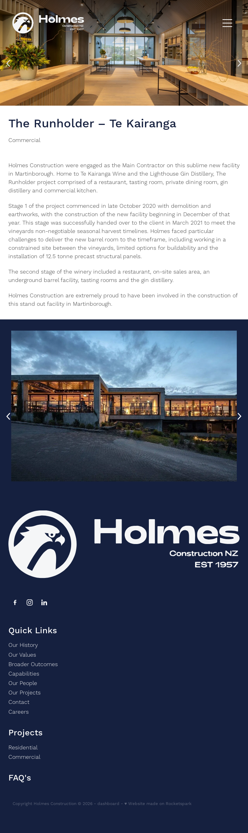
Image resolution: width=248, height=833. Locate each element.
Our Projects (24, 692)
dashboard (108, 803)
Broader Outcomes (33, 664)
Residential (22, 747)
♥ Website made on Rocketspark (158, 803)
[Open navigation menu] (227, 23)
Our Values (22, 654)
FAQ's (19, 778)
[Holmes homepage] (115, 23)
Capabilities (23, 673)
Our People (22, 683)
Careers (18, 711)
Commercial (24, 140)
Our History (23, 645)
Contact (18, 702)
